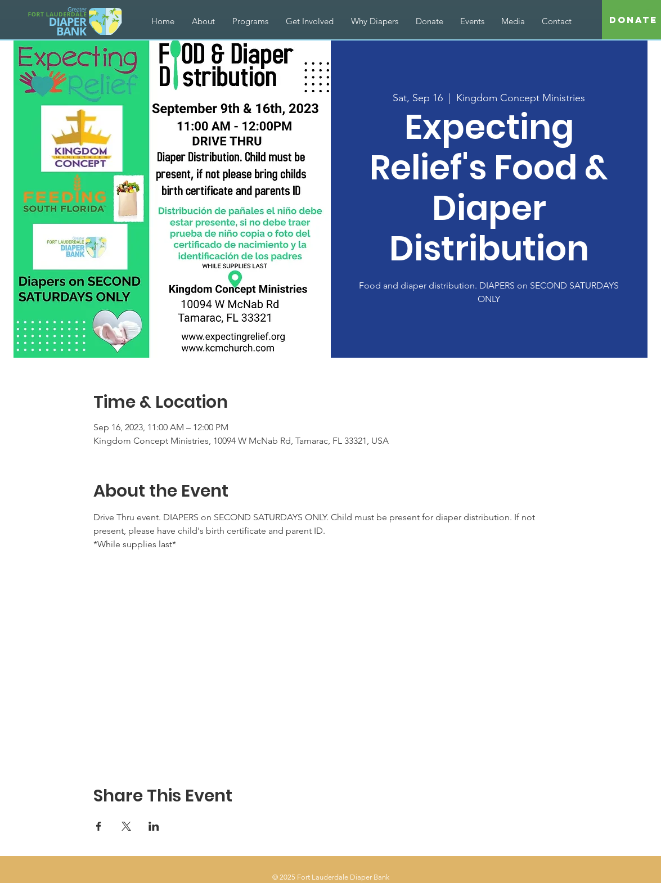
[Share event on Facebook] (98, 826)
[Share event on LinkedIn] (154, 826)
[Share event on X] (126, 826)
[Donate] (633, 20)
